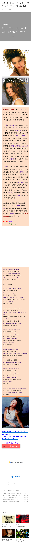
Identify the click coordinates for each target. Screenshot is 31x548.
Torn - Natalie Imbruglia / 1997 (11, 493)
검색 (24, 3)
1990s (5, 490)
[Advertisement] (15, 462)
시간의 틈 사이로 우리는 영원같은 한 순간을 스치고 (15, 3)
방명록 (9, 10)
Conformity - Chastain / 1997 (10, 495)
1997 (8, 490)
